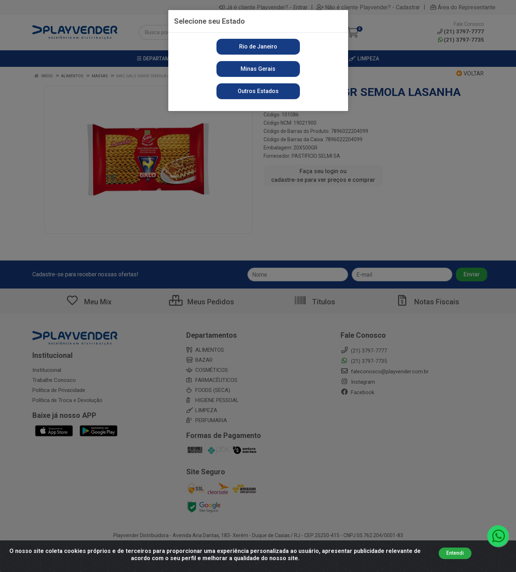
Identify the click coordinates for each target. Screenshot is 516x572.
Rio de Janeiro (258, 46)
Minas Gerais (258, 68)
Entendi (455, 553)
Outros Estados (258, 91)
